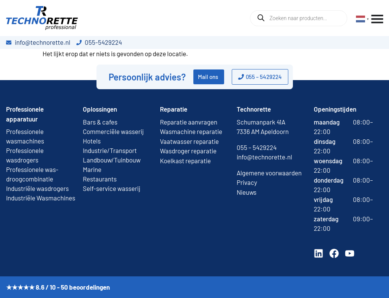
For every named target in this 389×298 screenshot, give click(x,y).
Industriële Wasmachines (40, 198)
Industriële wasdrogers (37, 188)
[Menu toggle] (377, 19)
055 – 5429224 (257, 147)
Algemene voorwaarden (269, 173)
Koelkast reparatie (185, 160)
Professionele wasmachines (25, 136)
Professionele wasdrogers (25, 155)
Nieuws (246, 192)
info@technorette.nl (264, 157)
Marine (92, 169)
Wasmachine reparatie (191, 131)
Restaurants (100, 179)
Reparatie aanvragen (188, 122)
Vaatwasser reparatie (189, 141)
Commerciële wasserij (113, 131)
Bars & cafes (100, 122)
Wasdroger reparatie (188, 151)
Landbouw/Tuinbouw (112, 160)
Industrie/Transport (110, 150)
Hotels (92, 141)
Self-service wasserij (112, 188)
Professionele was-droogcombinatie (32, 174)
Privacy (247, 182)
